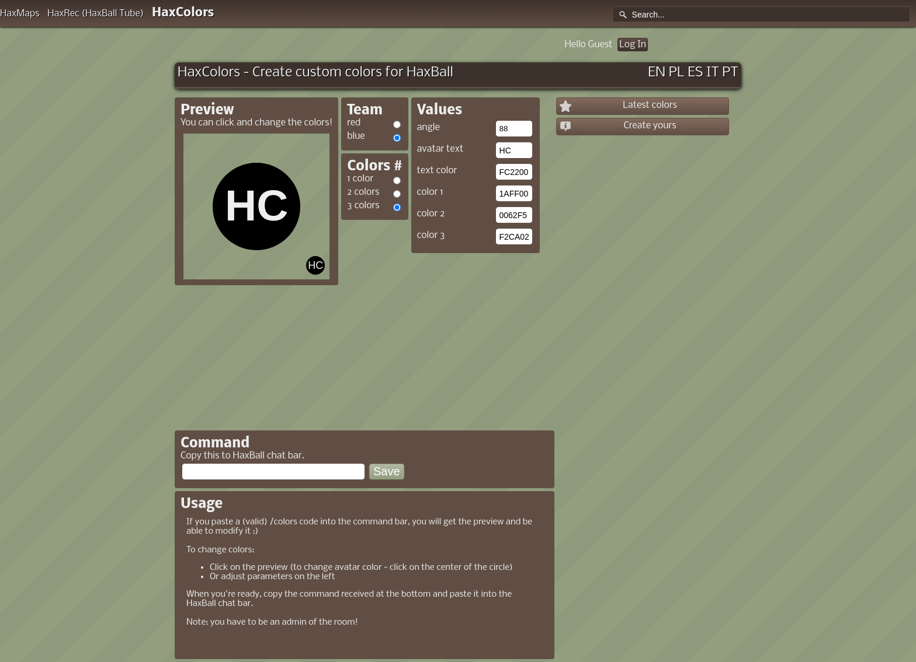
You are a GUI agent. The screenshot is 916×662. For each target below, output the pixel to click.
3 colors (363, 206)
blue (356, 136)
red (353, 123)
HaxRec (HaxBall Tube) (95, 14)
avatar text (440, 149)
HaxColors (183, 13)
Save (386, 471)
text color (437, 171)
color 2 (431, 214)
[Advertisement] (439, 337)
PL (677, 72)
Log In (632, 45)
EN (656, 72)
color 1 (430, 192)
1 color (360, 179)
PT (730, 72)
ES (695, 72)
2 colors (363, 192)
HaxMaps (20, 14)
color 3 (431, 235)
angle (428, 127)
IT (712, 72)
